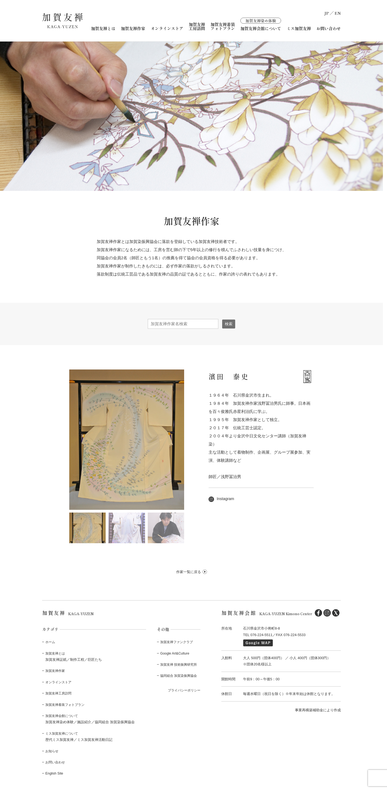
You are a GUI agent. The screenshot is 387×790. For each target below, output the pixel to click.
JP (326, 13)
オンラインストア (167, 28)
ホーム (50, 642)
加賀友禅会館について (260, 24)
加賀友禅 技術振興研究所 (180, 664)
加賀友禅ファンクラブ (178, 642)
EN (338, 13)
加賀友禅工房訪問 (197, 26)
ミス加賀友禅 (299, 28)
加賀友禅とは (103, 28)
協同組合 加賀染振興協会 (180, 676)
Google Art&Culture (175, 653)
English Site (54, 773)
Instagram (222, 498)
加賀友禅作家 (133, 28)
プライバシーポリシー (182, 690)
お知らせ (52, 751)
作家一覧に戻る (188, 572)
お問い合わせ (328, 28)
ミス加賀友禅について (63, 733)
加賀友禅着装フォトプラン (222, 26)
